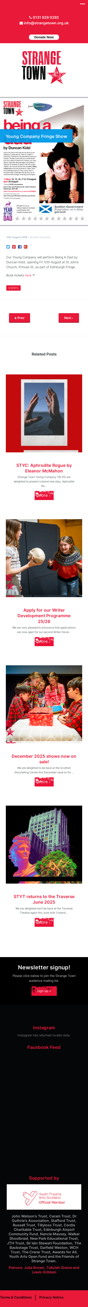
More (44, 495)
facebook (41, 29)
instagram (48, 29)
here (28, 275)
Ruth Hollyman (42, 237)
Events (13, 288)
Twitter (34, 29)
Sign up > (44, 991)
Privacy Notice (51, 1297)
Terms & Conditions (16, 1297)
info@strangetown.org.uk (46, 23)
